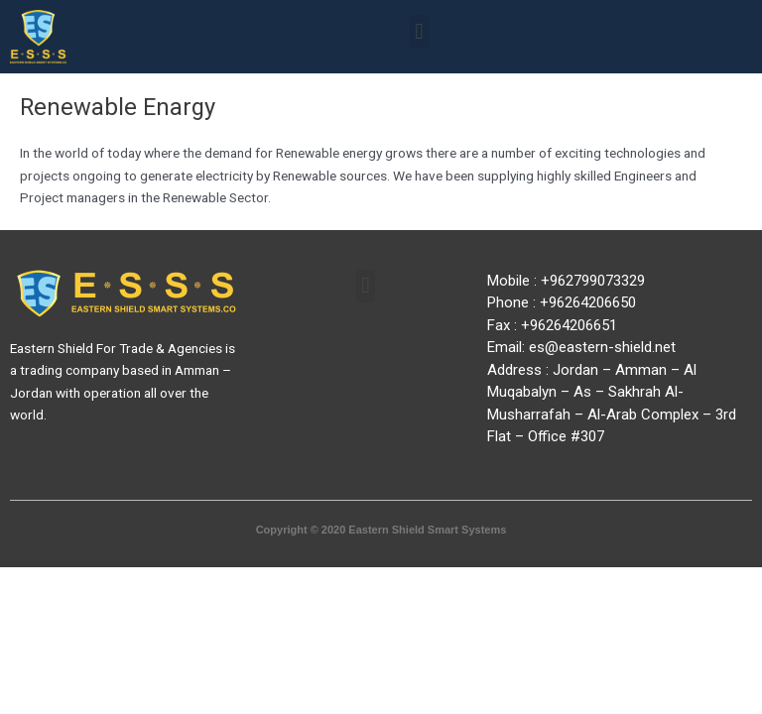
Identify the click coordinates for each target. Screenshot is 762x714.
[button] (419, 31)
